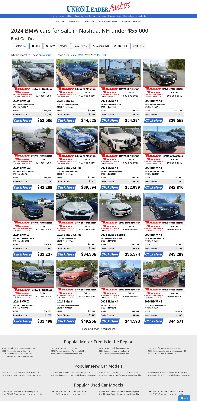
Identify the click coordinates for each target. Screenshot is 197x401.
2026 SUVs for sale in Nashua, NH (114, 348)
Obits (104, 16)
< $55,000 (121, 46)
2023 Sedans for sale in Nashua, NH (17, 356)
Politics (69, 16)
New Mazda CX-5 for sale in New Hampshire (21, 372)
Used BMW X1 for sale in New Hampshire (165, 391)
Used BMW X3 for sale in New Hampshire (20, 391)
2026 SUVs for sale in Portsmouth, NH (18, 348)
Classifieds (141, 16)
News (61, 16)
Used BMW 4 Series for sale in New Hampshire (119, 394)
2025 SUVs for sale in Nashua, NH (17, 354)
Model (64, 46)
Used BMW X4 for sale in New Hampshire (68, 394)
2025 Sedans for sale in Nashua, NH (66, 354)
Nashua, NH (100, 46)
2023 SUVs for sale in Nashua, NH (162, 354)
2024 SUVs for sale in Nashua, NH (114, 354)
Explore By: (20, 46)
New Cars (74, 21)
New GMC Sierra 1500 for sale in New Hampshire (120, 375)
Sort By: (138, 46)
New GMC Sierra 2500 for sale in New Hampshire (169, 375)
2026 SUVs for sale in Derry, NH (64, 348)
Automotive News (108, 21)
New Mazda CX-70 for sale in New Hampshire (21, 375)
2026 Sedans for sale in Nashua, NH (114, 351)
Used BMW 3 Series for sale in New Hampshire (119, 391)
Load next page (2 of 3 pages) (98, 329)
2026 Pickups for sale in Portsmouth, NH (68, 351)
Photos (111, 16)
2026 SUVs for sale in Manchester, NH (164, 348)
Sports (88, 16)
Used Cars (89, 21)
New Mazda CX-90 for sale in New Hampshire (118, 372)
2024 (36, 46)
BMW (50, 46)
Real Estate (128, 16)
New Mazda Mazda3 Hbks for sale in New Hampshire (73, 375)
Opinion (96, 16)
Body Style (80, 46)
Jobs (119, 16)
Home (54, 16)
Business (78, 16)
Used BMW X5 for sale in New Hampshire (68, 391)
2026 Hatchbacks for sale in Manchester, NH (167, 351)
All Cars (60, 21)
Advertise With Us (131, 21)
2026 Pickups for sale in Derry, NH (16, 351)
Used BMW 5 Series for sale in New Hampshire (22, 394)
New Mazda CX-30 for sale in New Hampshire (167, 372)
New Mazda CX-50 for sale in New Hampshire (70, 372)
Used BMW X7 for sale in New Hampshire (165, 394)
